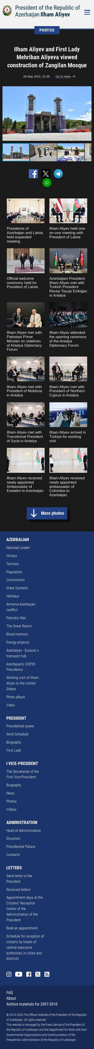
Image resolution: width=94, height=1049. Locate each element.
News (10, 793)
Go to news (63, 76)
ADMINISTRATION (21, 822)
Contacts (13, 855)
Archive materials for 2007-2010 (32, 1004)
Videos (11, 809)
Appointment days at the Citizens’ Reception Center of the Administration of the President (24, 908)
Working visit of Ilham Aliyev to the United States (22, 683)
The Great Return (19, 626)
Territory (12, 564)
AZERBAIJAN (17, 539)
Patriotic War (16, 618)
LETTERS (14, 867)
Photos (11, 801)
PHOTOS (47, 30)
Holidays (12, 596)
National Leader (18, 548)
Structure (13, 838)
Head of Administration (23, 830)
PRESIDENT (16, 718)
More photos (52, 513)
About (11, 998)
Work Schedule (17, 734)
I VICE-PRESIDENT (22, 763)
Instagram (8, 974)
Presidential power (20, 726)
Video (10, 705)
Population (14, 572)
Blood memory (17, 634)
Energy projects (17, 642)
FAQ (9, 992)
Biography (13, 742)
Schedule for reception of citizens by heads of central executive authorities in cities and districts (25, 947)
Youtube (18, 974)
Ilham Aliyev (55, 14)
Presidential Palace (20, 846)
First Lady (13, 750)
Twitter (37, 974)
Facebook (28, 974)
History (11, 556)
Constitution (15, 580)
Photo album (15, 697)
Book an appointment (22, 928)
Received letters (18, 889)
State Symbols (17, 588)
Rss (46, 974)
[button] (87, 113)
